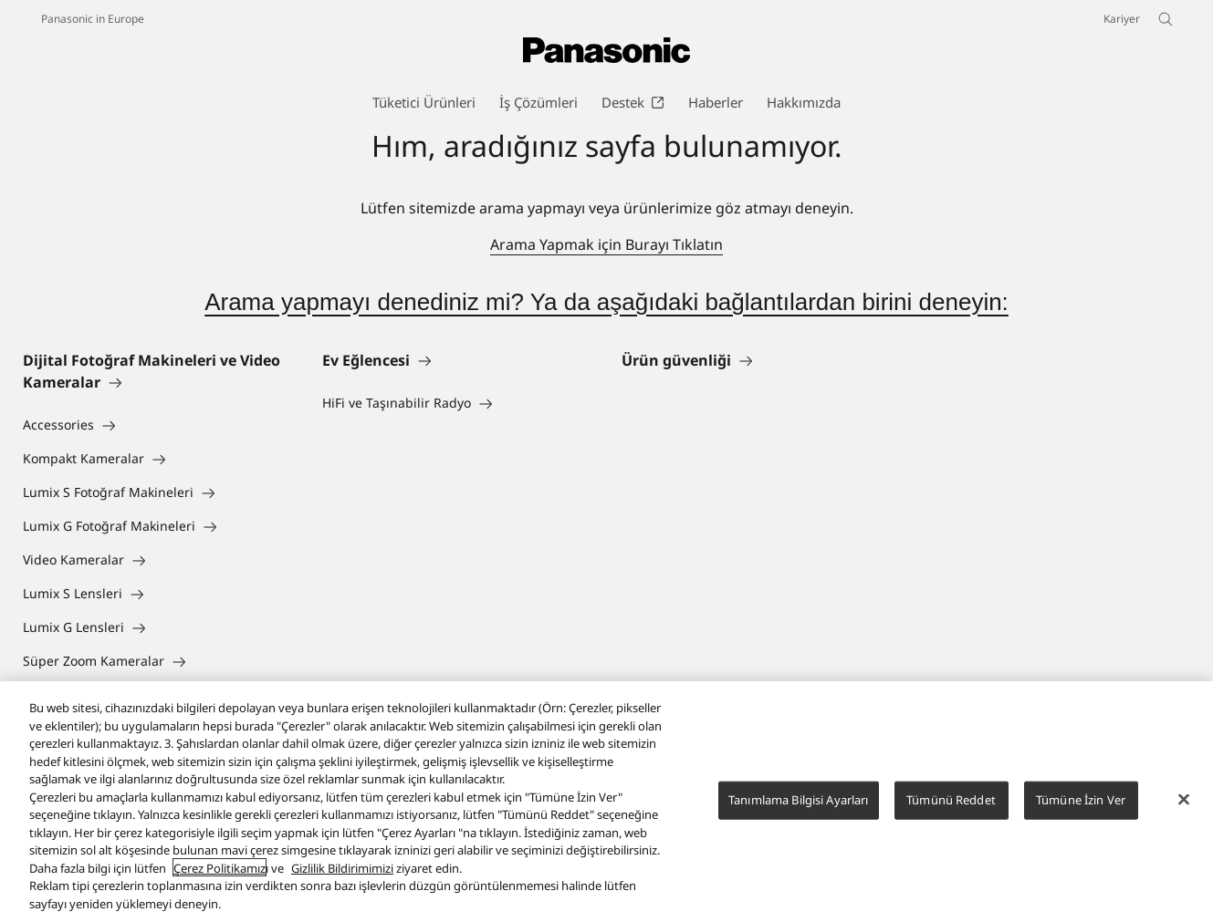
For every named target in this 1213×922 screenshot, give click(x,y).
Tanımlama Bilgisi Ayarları (798, 812)
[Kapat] (1184, 813)
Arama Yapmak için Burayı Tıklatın (606, 244)
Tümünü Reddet (951, 812)
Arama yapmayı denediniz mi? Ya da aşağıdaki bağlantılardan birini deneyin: (606, 302)
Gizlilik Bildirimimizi (342, 881)
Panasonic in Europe (92, 18)
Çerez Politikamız (219, 881)
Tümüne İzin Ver (1080, 812)
